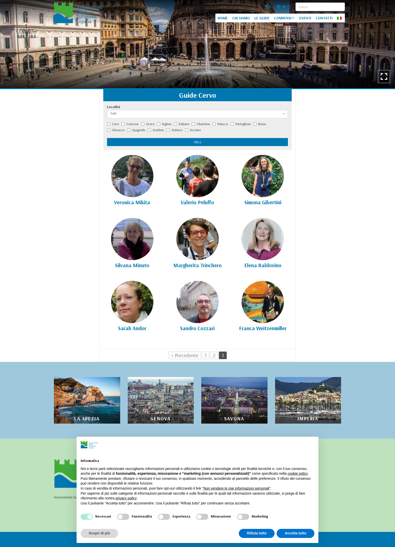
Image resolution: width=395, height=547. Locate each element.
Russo (259, 124)
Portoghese (241, 124)
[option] (197, 44)
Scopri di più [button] (99, 533)
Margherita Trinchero (197, 265)
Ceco (113, 124)
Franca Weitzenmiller (263, 328)
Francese (130, 124)
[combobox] (197, 114)
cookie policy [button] (298, 473)
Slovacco (115, 130)
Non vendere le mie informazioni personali (236, 488)
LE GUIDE (262, 18)
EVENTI (305, 18)
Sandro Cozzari (197, 328)
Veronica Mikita (132, 202)
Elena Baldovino (262, 265)
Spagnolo (136, 130)
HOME (223, 18)
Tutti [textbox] (113, 113)
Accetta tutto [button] (295, 533)
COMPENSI (282, 18)
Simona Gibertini (262, 202)
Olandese (201, 124)
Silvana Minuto (132, 265)
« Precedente (184, 355)
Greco (147, 124)
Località (113, 107)
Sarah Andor (132, 328)
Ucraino (193, 130)
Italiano (181, 124)
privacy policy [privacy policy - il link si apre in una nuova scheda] (126, 498)
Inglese (164, 124)
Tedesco (174, 130)
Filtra (197, 142)
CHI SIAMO (241, 18)
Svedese (156, 130)
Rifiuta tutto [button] (257, 533)
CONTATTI (324, 18)
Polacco (220, 124)
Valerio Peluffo (197, 202)
